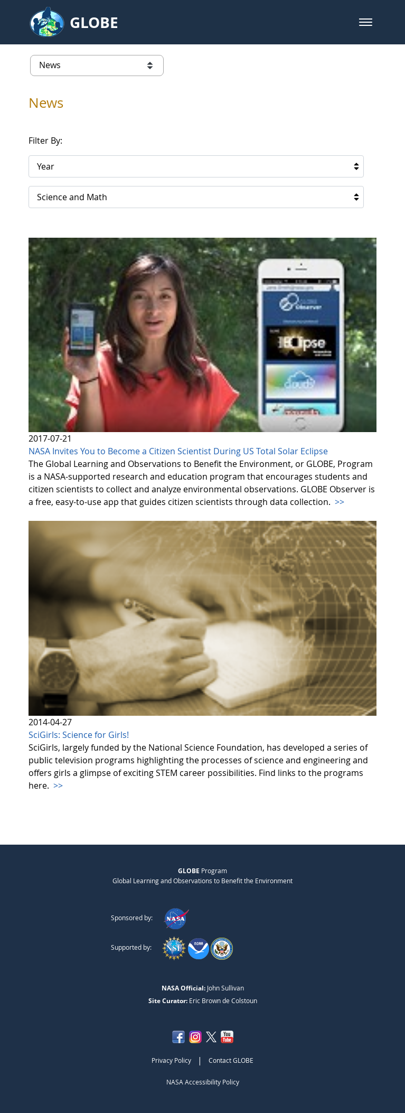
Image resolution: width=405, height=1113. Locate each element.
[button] (366, 22)
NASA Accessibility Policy (202, 1082)
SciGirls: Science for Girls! (79, 735)
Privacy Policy (171, 1060)
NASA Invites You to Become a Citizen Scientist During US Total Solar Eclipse (178, 451)
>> (338, 502)
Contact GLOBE (231, 1060)
